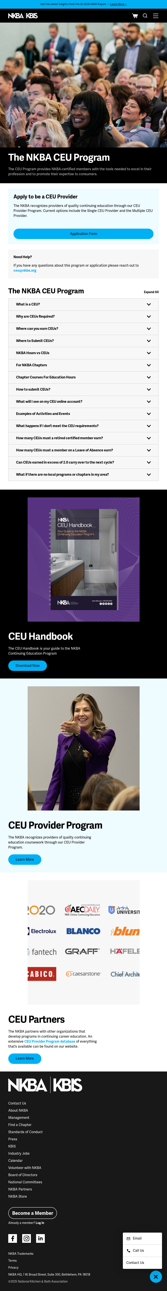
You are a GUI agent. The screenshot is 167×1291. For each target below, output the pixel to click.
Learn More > (118, 4)
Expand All (151, 292)
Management (18, 1118)
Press (12, 1139)
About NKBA (18, 1110)
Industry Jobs (19, 1153)
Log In (40, 1223)
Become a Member (32, 1213)
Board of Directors (22, 1175)
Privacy (13, 1268)
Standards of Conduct (25, 1132)
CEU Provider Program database (49, 1041)
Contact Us (17, 1103)
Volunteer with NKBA (24, 1168)
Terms (12, 1261)
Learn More (25, 859)
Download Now (28, 666)
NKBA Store (17, 1196)
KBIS (12, 1146)
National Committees (25, 1182)
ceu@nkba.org (24, 270)
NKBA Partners (20, 1189)
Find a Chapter (20, 1125)
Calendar (15, 1161)
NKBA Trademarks (20, 1254)
